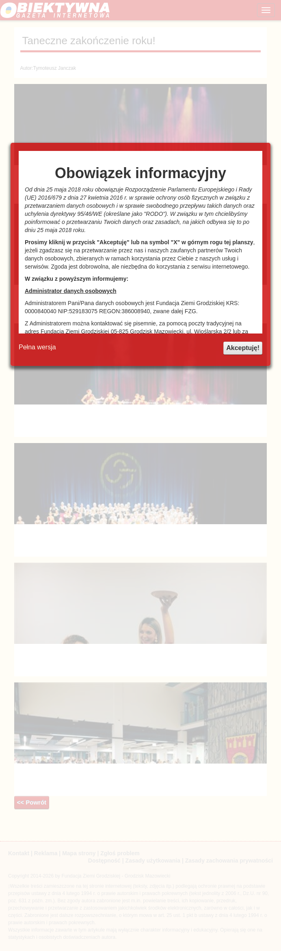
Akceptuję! (242, 347)
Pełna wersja (37, 347)
